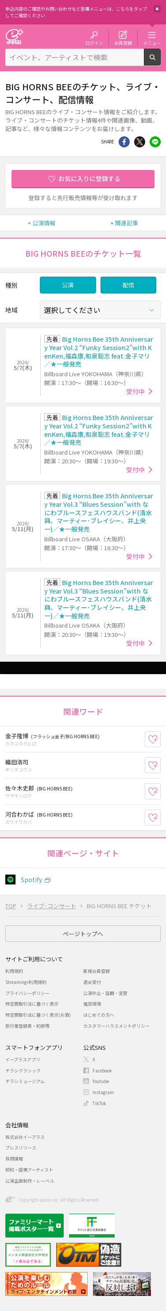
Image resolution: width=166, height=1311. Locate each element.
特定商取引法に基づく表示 (31, 1003)
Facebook (102, 1070)
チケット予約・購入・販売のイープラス (14, 36)
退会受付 (92, 982)
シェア (124, 141)
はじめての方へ (98, 1014)
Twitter (139, 141)
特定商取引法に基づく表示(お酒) (38, 1014)
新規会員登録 (96, 971)
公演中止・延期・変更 (105, 993)
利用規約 (14, 971)
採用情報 (14, 1158)
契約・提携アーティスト (29, 1169)
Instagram (103, 1092)
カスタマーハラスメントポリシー (116, 1025)
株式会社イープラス (25, 1137)
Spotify (31, 879)
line (155, 141)
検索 (160, 62)
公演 (67, 285)
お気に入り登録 (160, 739)
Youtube (101, 1081)
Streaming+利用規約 (25, 982)
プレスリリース (20, 1147)
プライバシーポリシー (27, 993)
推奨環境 (92, 1003)
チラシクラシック (23, 1070)
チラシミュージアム (25, 1081)
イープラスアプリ (22, 1059)
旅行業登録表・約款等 (27, 1025)
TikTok (99, 1103)
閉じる (157, 8)
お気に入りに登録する (89, 178)
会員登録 (123, 42)
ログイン (94, 42)
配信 (128, 285)
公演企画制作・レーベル (29, 1180)
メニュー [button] (152, 42)
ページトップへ (83, 933)
